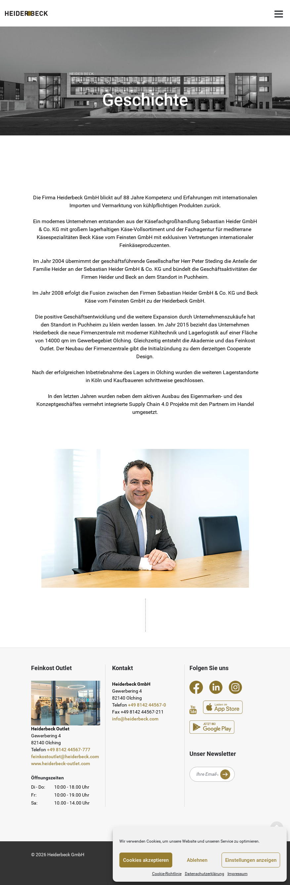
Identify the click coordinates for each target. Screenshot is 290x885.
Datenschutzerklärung (204, 873)
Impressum (238, 873)
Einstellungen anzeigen (250, 860)
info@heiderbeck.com (135, 718)
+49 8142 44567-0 (147, 705)
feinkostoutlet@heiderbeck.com (65, 756)
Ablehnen (197, 860)
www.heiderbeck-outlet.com (60, 763)
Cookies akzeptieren (146, 860)
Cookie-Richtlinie (167, 873)
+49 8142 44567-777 (68, 749)
